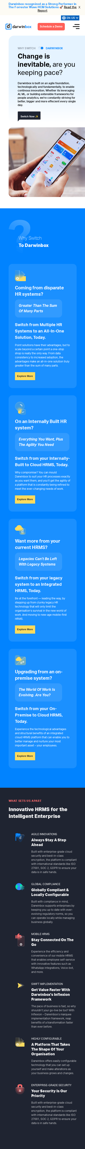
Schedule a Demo (51, 26)
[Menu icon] (76, 26)
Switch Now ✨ (30, 116)
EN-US (70, 18)
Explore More (25, 376)
